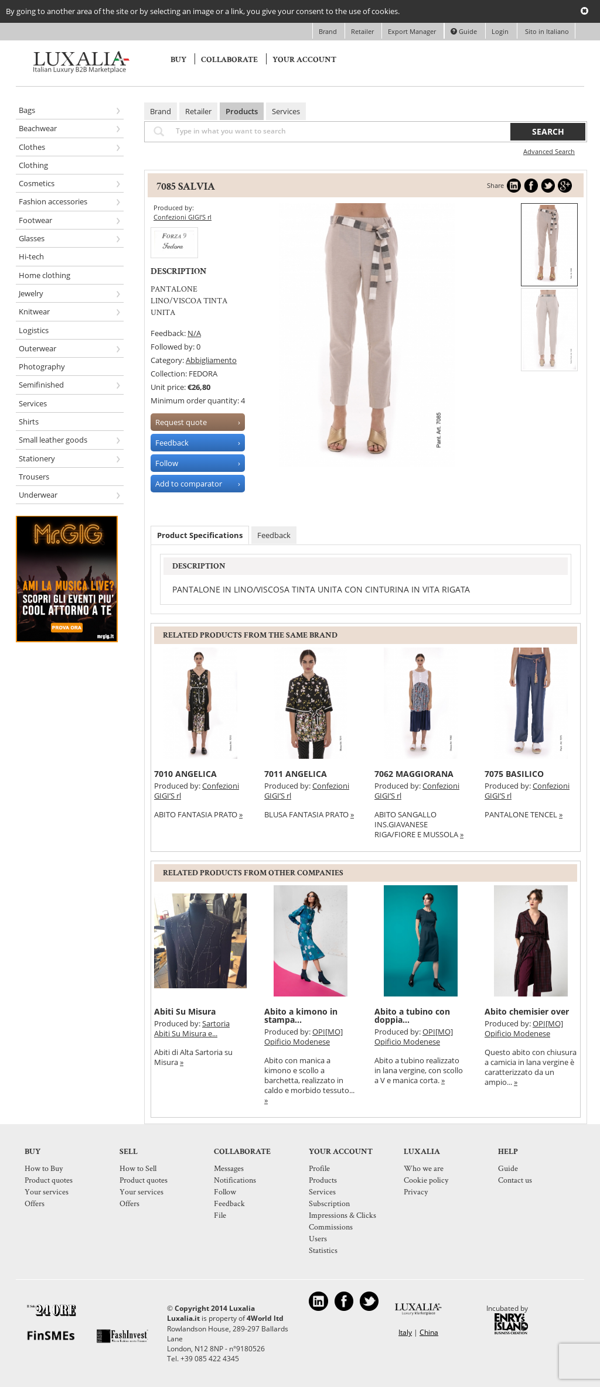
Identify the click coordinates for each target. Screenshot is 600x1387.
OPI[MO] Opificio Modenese (303, 1036)
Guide (464, 31)
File (220, 1215)
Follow (225, 1191)
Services (286, 111)
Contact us (515, 1179)
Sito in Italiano (546, 31)
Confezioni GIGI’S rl (183, 217)
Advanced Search (549, 151)
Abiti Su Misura (185, 1011)
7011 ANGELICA (295, 773)
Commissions (331, 1226)
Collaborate (229, 59)
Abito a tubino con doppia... (412, 1015)
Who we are (424, 1168)
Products (242, 111)
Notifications (235, 1179)
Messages (229, 1168)
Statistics (323, 1250)
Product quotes (49, 1179)
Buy (178, 59)
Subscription (329, 1203)
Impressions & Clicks (342, 1215)
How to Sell (138, 1168)
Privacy (416, 1191)
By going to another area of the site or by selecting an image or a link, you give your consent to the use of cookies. (203, 11)
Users (318, 1238)
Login (500, 31)
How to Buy (44, 1168)
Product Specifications (200, 535)
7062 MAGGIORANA (414, 773)
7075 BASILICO (514, 773)
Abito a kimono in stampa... (301, 1015)
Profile (319, 1168)
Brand (329, 31)
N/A (194, 333)
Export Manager (413, 31)
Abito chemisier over (527, 1011)
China (429, 1332)
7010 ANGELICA (185, 773)
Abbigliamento (211, 360)
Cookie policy (426, 1179)
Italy (405, 1332)
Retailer (363, 31)
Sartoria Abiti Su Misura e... (192, 1028)
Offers (35, 1203)
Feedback (274, 535)
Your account (304, 59)
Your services (47, 1191)
